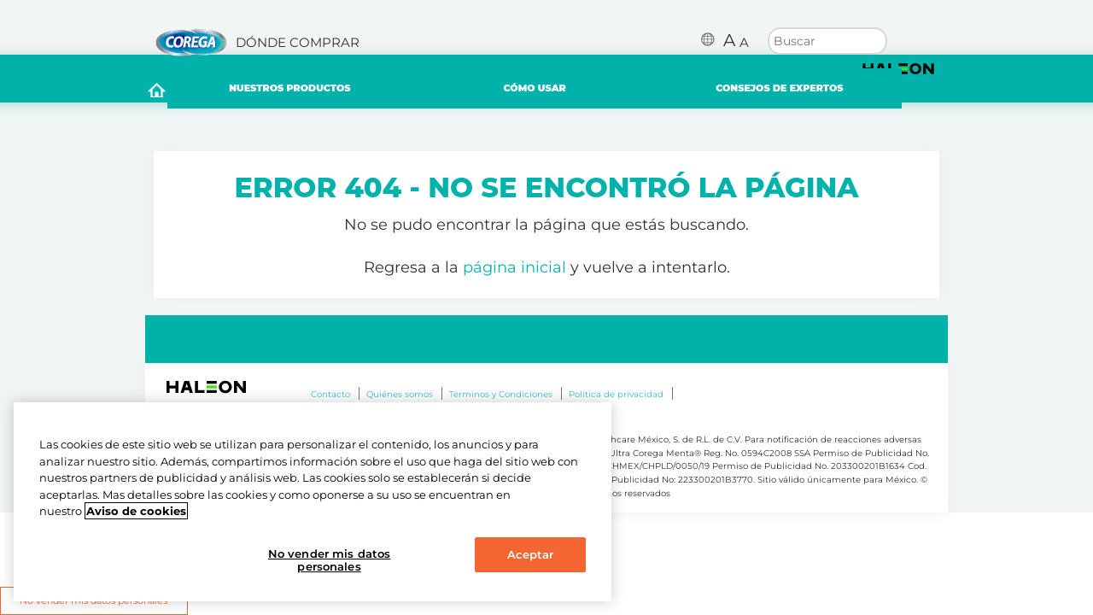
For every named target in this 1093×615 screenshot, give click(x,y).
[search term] (827, 39)
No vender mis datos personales (329, 560)
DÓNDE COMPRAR (297, 43)
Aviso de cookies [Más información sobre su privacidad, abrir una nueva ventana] (136, 511)
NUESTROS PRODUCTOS (312, 92)
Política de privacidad (616, 401)
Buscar (874, 41)
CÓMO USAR (558, 92)
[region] (312, 501)
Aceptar (530, 554)
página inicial (514, 275)
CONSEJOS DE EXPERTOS (802, 93)
